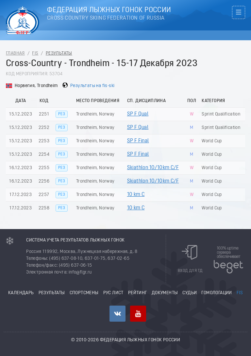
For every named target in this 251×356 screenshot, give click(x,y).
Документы (165, 293)
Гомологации (216, 293)
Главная (15, 53)
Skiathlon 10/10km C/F (153, 167)
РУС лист (113, 293)
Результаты (59, 53)
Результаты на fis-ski (92, 85)
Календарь (21, 293)
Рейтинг (137, 293)
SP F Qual (138, 114)
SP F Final (138, 141)
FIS (35, 53)
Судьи (189, 293)
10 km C (136, 194)
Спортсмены (84, 293)
